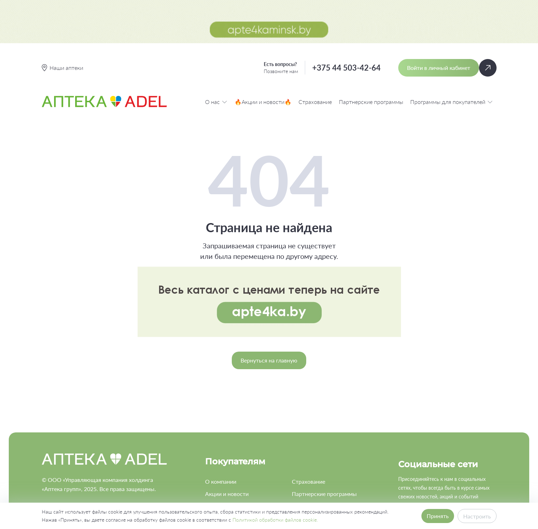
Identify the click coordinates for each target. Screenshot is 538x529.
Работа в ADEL (311, 463)
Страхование (315, 58)
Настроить (477, 516)
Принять (438, 515)
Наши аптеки (222, 475)
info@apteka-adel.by (68, 479)
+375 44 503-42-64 (346, 25)
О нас (216, 58)
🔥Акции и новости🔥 (263, 58)
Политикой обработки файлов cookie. (275, 520)
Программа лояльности (235, 463)
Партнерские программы (371, 58)
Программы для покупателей (451, 58)
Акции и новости (227, 451)
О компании (220, 438)
